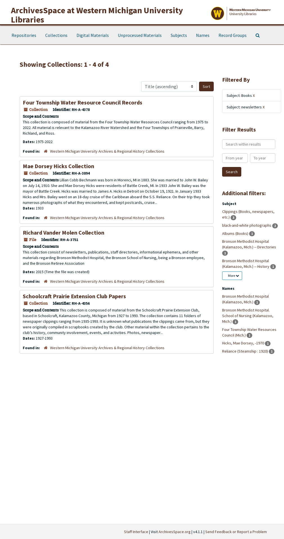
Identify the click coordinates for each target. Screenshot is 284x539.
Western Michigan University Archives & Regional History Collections (107, 151)
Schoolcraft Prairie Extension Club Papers (74, 296)
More (233, 275)
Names (202, 35)
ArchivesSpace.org (175, 531)
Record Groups (232, 35)
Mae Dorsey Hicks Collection (58, 166)
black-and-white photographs (247, 225)
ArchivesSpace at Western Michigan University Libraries (97, 15)
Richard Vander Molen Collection (63, 232)
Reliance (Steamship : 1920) (245, 351)
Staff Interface (136, 531)
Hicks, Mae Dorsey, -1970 (243, 343)
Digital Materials (92, 35)
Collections (56, 35)
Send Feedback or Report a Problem (236, 531)
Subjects (179, 35)
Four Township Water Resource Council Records (82, 102)
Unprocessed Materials (140, 35)
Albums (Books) (235, 233)
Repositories (24, 35)
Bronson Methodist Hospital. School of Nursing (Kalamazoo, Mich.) (247, 316)
